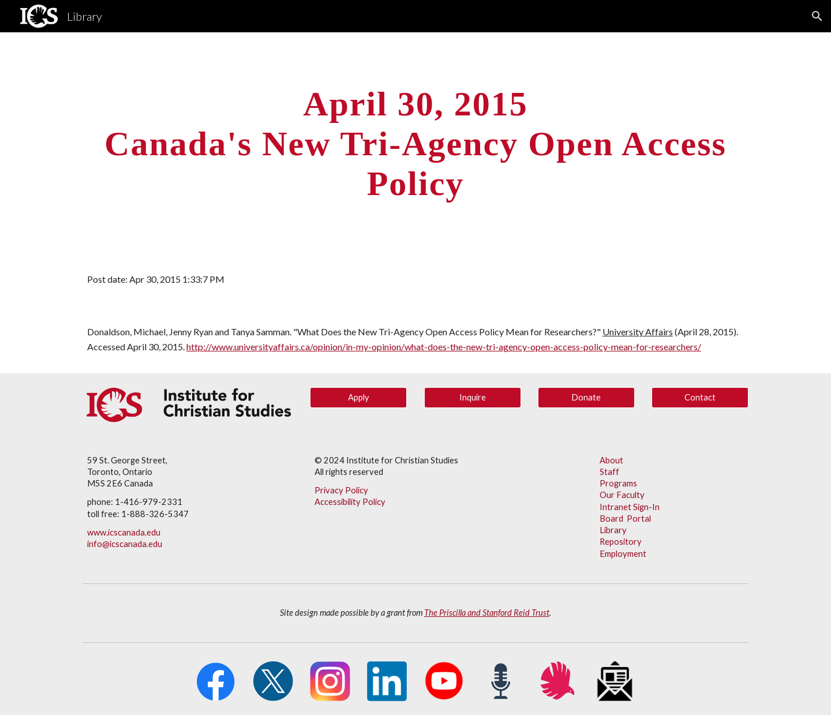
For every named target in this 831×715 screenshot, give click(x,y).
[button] (817, 16)
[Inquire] (473, 397)
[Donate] (586, 397)
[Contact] (700, 397)
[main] (415, 142)
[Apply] (358, 397)
